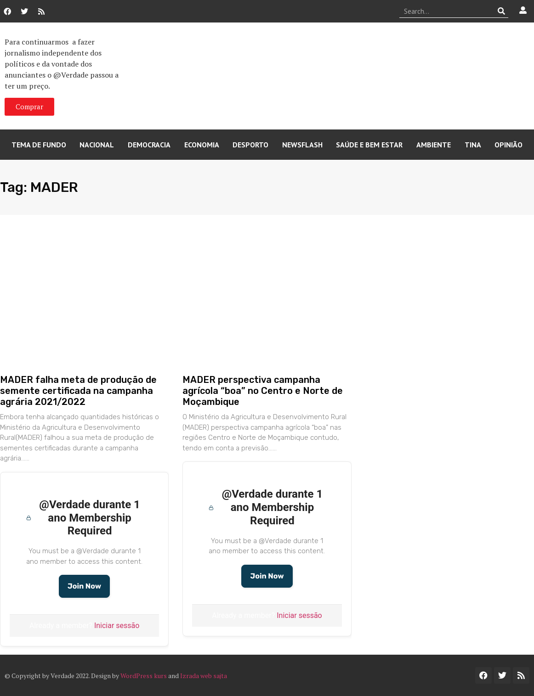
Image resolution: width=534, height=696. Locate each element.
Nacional (97, 144)
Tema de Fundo (38, 144)
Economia (201, 144)
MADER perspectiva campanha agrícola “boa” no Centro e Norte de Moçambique (262, 390)
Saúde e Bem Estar (369, 144)
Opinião (508, 144)
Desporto (250, 144)
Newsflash (302, 144)
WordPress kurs (143, 675)
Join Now (84, 586)
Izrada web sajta (203, 675)
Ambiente (433, 144)
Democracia (149, 144)
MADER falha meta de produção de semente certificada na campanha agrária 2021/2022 (78, 390)
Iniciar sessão (117, 625)
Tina (473, 144)
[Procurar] (501, 11)
